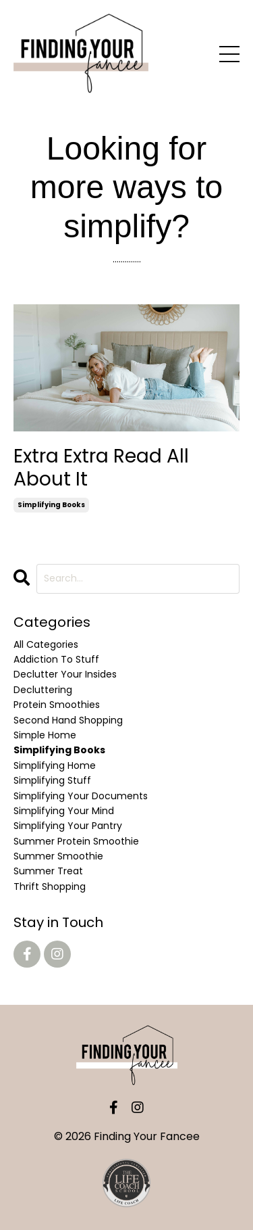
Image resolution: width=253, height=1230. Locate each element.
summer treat (48, 871)
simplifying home (54, 765)
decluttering (42, 689)
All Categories (45, 644)
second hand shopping (68, 720)
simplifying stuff (52, 780)
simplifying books (51, 505)
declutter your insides (65, 674)
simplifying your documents (80, 796)
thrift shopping (49, 886)
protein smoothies (56, 704)
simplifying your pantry (67, 825)
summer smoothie (58, 856)
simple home (44, 735)
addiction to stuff (56, 659)
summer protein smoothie (76, 841)
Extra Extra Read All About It (101, 467)
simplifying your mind (63, 811)
